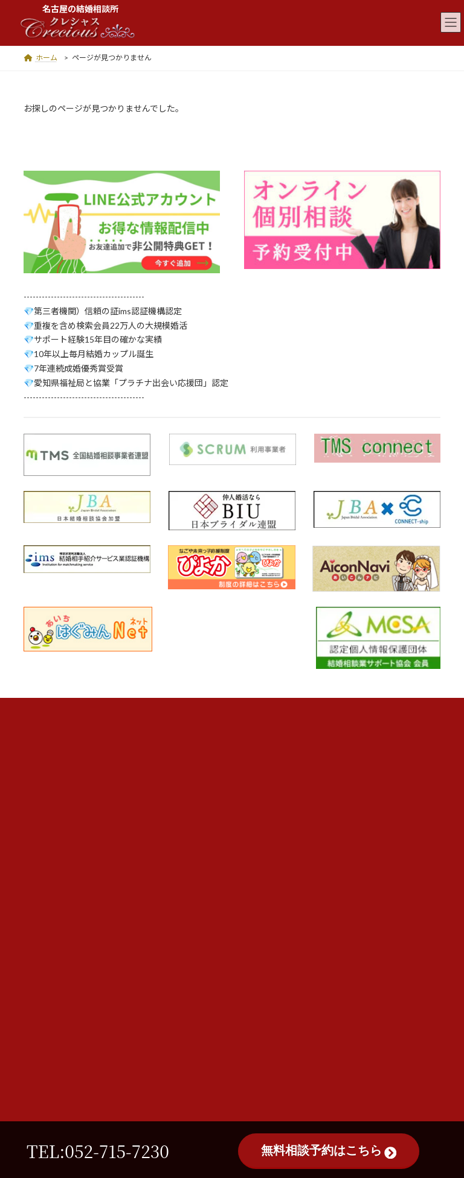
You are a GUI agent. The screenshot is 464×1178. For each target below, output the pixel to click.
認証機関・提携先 (283, 748)
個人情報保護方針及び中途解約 (309, 797)
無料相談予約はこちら (328, 1151)
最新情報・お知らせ (288, 822)
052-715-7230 (143, 956)
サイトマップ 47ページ (293, 846)
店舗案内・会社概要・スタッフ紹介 (317, 724)
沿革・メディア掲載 (287, 773)
